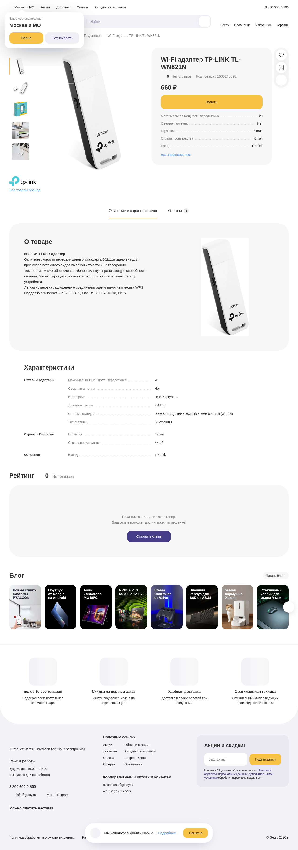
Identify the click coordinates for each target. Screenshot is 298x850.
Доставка (63, 7)
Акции (45, 7)
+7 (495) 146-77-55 (117, 791)
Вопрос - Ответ (135, 758)
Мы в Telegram (58, 795)
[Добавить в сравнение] (281, 67)
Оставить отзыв (149, 536)
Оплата (82, 7)
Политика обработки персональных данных (42, 837)
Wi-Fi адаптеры (90, 36)
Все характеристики (176, 155)
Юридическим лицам (110, 7)
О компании (133, 764)
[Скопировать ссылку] (281, 80)
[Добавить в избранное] (281, 55)
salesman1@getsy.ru (118, 785)
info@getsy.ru (26, 795)
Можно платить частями (31, 808)
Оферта (109, 764)
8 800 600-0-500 (22, 787)
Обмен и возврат (137, 745)
